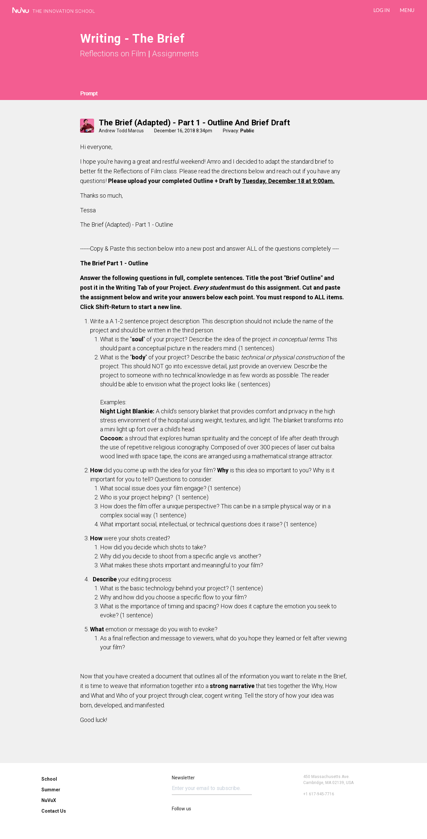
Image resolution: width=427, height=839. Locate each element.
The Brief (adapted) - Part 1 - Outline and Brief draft (194, 122)
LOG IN (381, 10)
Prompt (88, 93)
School (49, 779)
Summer (50, 789)
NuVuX (48, 800)
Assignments (175, 53)
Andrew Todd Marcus (121, 130)
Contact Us (53, 811)
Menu (407, 10)
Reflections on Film (113, 53)
